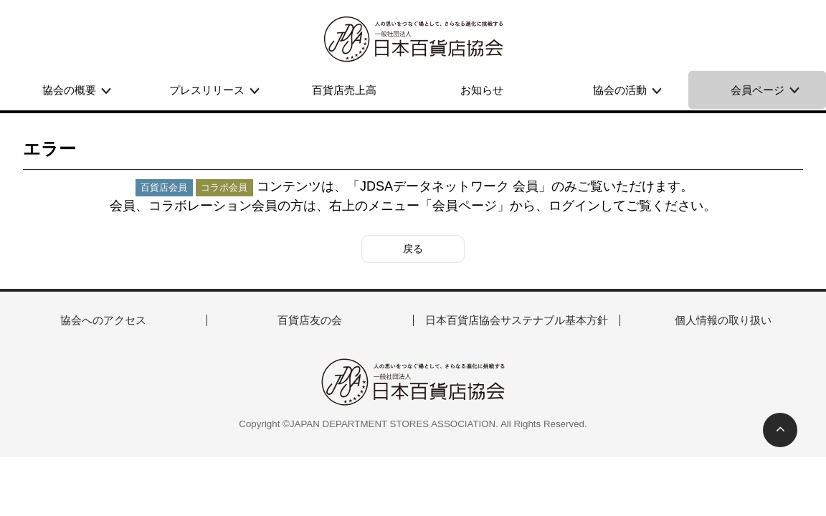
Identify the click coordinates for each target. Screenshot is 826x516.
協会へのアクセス (103, 320)
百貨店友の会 (309, 320)
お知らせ (481, 90)
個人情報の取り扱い (723, 320)
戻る (413, 248)
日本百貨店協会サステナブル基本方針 (516, 320)
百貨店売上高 (344, 90)
